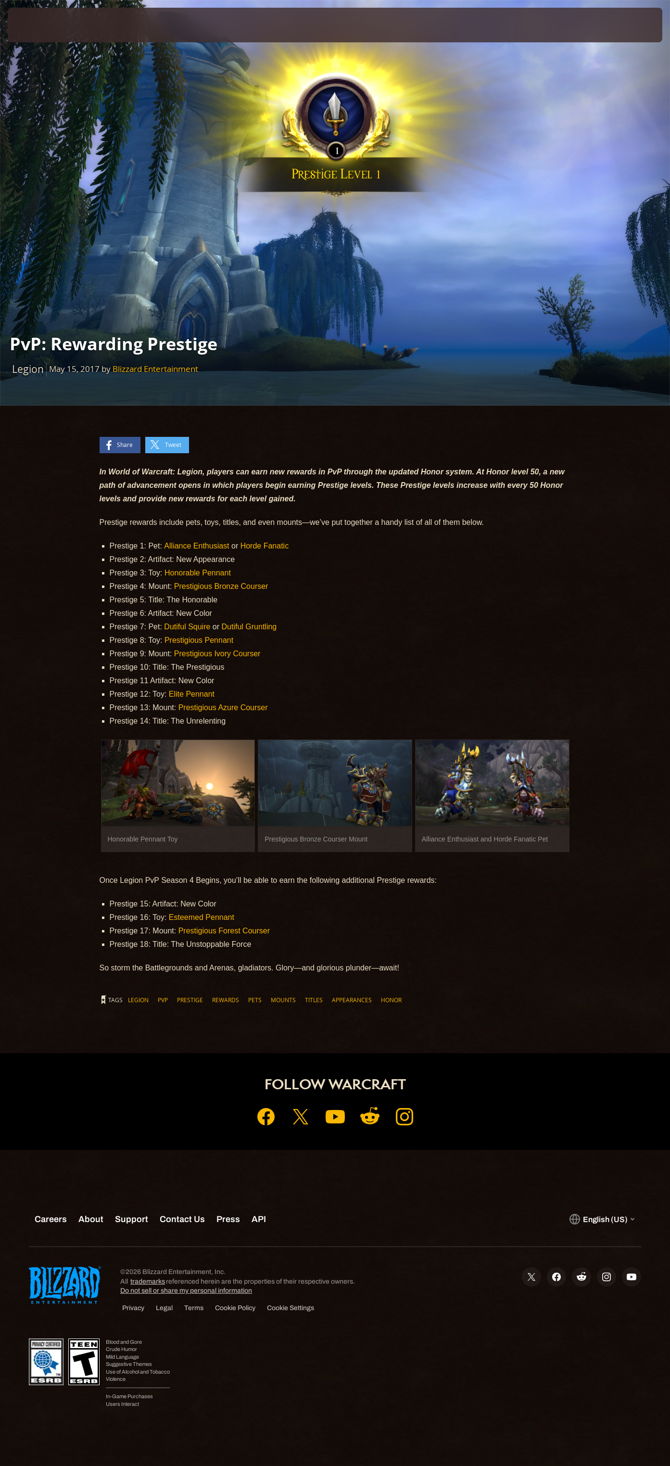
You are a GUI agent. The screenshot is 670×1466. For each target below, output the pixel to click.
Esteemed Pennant (201, 917)
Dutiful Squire (187, 627)
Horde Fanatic (264, 546)
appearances (352, 1000)
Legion (138, 1000)
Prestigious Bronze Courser (221, 586)
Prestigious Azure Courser (223, 707)
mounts (283, 1000)
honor (391, 1000)
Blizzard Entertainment (155, 368)
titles (314, 1000)
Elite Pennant (192, 694)
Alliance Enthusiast (196, 546)
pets (255, 1000)
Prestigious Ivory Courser (217, 654)
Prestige (190, 1000)
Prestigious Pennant (198, 640)
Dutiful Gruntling (249, 627)
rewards (225, 1000)
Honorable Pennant (197, 573)
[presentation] (37, 25)
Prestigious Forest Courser (224, 931)
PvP (163, 1000)
